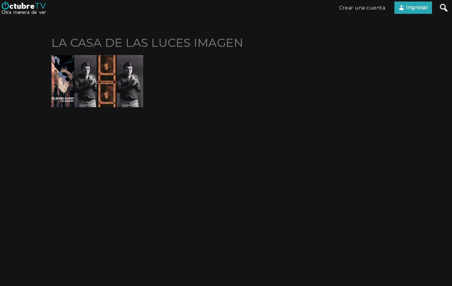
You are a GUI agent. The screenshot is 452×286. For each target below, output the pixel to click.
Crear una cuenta (362, 8)
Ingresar (413, 8)
